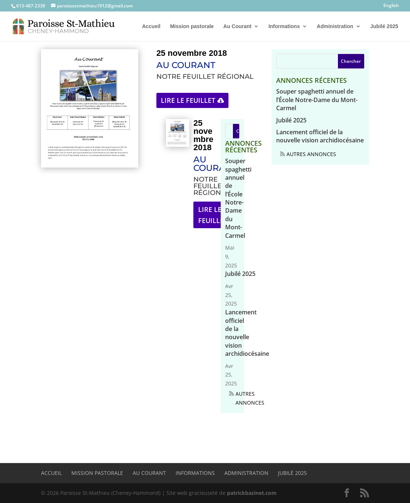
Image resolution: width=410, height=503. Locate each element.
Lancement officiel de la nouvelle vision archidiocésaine (247, 333)
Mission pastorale (192, 26)
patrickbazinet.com (252, 492)
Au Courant (237, 26)
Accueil (151, 26)
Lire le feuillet (188, 100)
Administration (335, 26)
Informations (284, 26)
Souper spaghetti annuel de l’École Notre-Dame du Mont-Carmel (238, 198)
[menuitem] (391, 7)
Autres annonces (250, 398)
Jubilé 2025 (384, 26)
